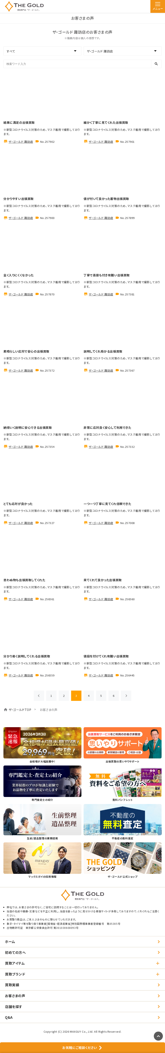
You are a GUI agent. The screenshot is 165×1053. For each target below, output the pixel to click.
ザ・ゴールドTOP (20, 709)
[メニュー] (157, 6)
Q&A (9, 1017)
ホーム (10, 941)
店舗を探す (13, 1006)
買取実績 (12, 984)
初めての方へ (15, 952)
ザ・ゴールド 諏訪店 (21, 142)
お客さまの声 (15, 995)
